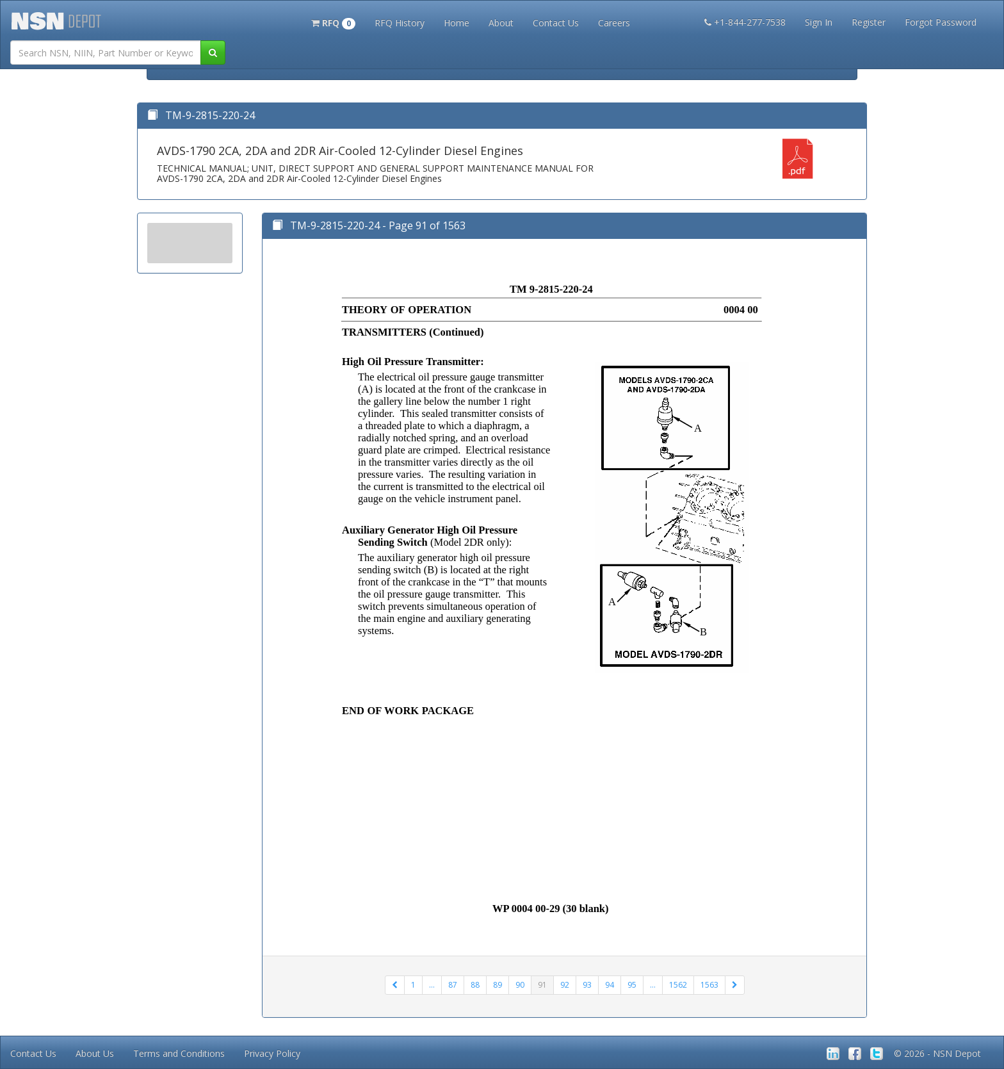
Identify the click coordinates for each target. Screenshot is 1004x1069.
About (501, 23)
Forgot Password (940, 22)
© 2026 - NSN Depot (937, 1053)
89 (497, 984)
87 (452, 984)
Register (869, 22)
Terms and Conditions (179, 1053)
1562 (678, 984)
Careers (614, 23)
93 (587, 984)
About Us (95, 1053)
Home (456, 23)
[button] (333, 22)
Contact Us (556, 23)
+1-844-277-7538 (745, 22)
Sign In (818, 22)
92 (564, 984)
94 (609, 984)
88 (475, 984)
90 (519, 984)
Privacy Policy (272, 1053)
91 (542, 984)
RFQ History (400, 23)
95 (632, 984)
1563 (709, 984)
